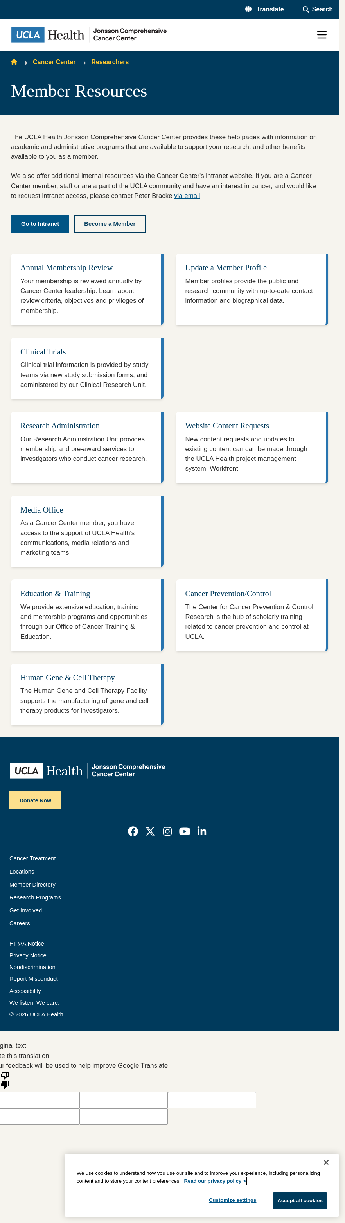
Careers (19, 923)
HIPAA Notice (26, 944)
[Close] (326, 1162)
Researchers (110, 62)
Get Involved (25, 910)
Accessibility (25, 991)
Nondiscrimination (32, 967)
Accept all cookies (300, 1200)
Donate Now (35, 800)
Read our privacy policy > (215, 1181)
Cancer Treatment (32, 858)
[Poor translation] (5, 1079)
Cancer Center (54, 62)
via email (187, 196)
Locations (21, 872)
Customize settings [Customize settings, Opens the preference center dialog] (233, 1200)
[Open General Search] (318, 9)
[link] (133, 831)
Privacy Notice (28, 955)
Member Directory (32, 884)
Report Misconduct (33, 979)
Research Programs (35, 897)
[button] (264, 9)
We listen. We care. (34, 1003)
